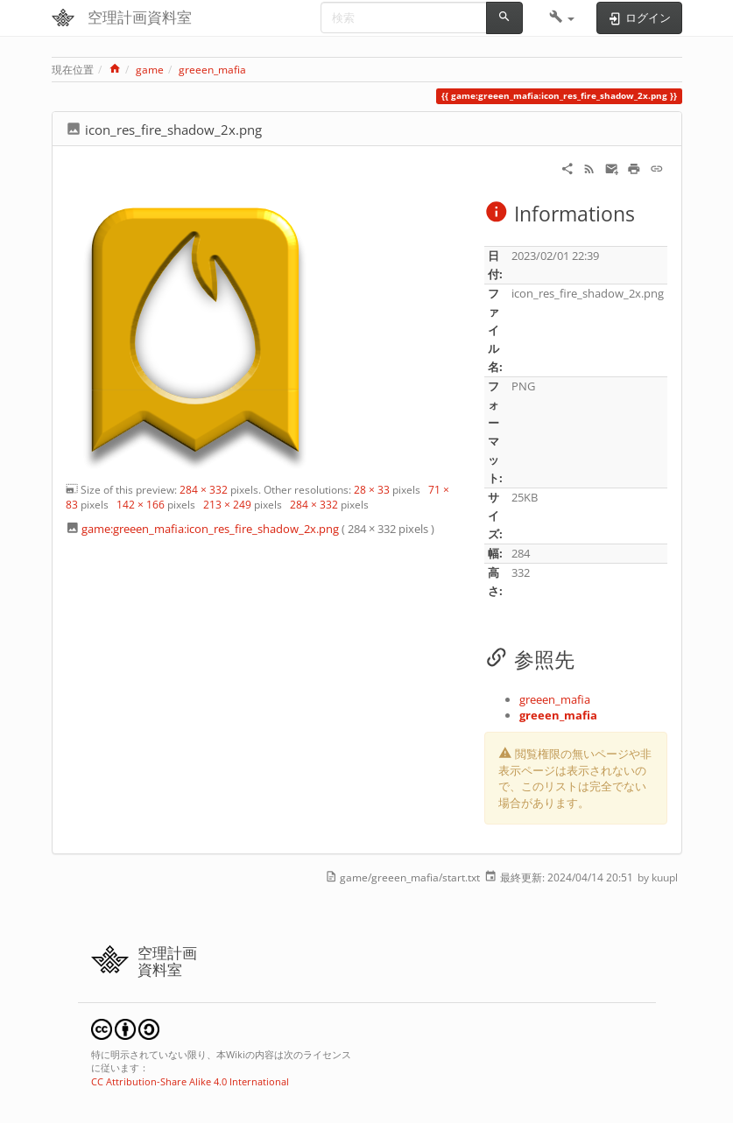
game (150, 69)
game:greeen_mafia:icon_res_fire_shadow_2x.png (210, 529)
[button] (562, 17)
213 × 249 (227, 504)
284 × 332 (204, 489)
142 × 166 (140, 504)
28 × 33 (372, 489)
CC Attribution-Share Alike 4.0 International (190, 1081)
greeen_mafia (212, 69)
